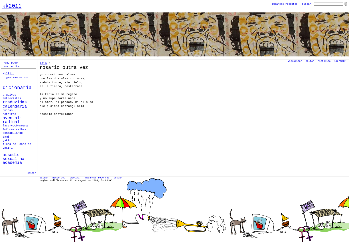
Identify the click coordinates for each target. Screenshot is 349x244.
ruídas (8, 110)
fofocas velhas (14, 129)
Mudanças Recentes (285, 4)
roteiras (9, 114)
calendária (15, 106)
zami (6, 136)
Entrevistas (12, 98)
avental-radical (12, 120)
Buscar (306, 4)
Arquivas (9, 94)
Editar (310, 61)
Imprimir (340, 61)
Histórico (324, 61)
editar (32, 173)
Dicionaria (17, 88)
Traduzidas (15, 102)
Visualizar (295, 61)
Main (43, 63)
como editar (12, 66)
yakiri (8, 140)
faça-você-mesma (15, 125)
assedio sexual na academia (13, 159)
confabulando (13, 133)
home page (10, 62)
